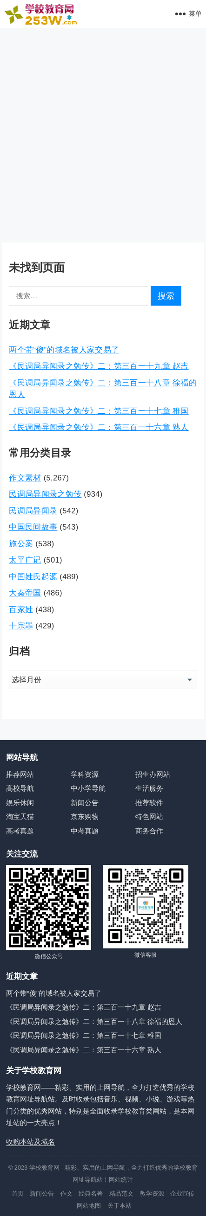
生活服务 (149, 788)
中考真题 (85, 831)
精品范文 (121, 1193)
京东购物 (85, 816)
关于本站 (119, 1205)
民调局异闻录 (33, 510)
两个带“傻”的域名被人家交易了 (64, 350)
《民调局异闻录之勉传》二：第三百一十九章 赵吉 (98, 366)
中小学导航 (88, 788)
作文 (66, 1193)
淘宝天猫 (20, 816)
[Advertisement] (103, 135)
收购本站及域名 (30, 1142)
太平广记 (25, 560)
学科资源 (85, 774)
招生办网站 (152, 774)
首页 (18, 1193)
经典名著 (91, 1193)
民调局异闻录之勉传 (45, 494)
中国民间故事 (33, 527)
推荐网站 (20, 774)
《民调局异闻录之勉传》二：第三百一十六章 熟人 (98, 427)
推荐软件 (149, 802)
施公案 (21, 543)
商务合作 (149, 831)
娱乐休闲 (20, 802)
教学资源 (152, 1193)
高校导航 (20, 788)
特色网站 (149, 816)
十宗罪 (21, 625)
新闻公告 (85, 802)
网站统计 (121, 1179)
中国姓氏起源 (33, 576)
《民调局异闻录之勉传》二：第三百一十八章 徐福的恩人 (94, 1021)
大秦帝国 (25, 593)
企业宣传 (182, 1193)
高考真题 (20, 831)
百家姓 (21, 609)
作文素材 (25, 478)
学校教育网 (44, 1167)
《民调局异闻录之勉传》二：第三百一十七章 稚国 (98, 411)
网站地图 (89, 1205)
